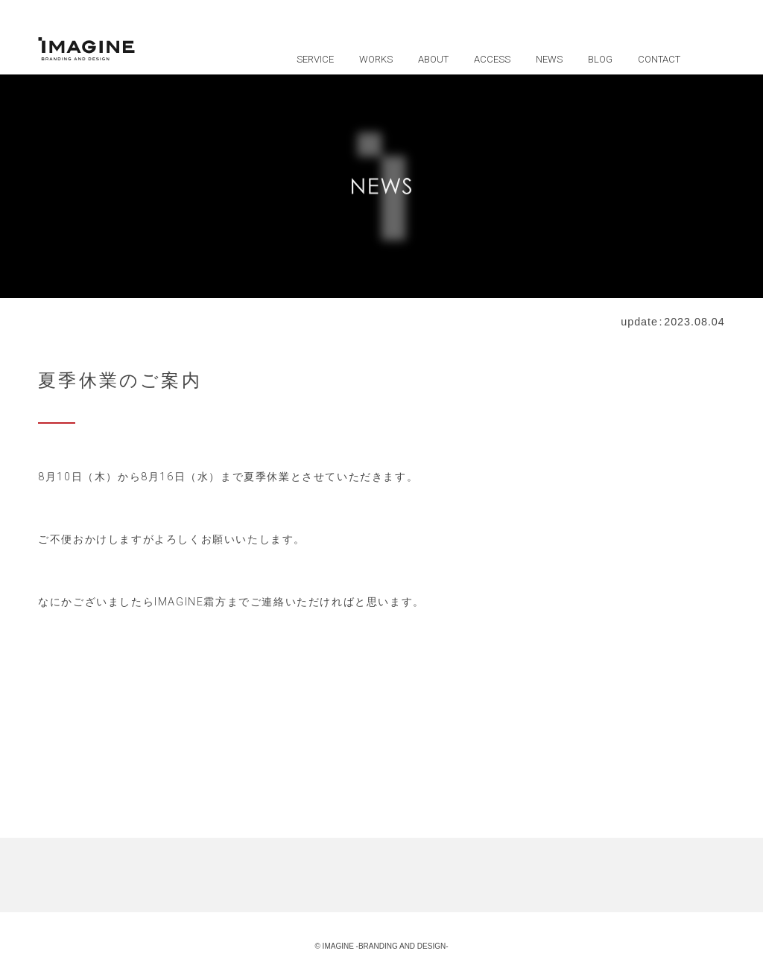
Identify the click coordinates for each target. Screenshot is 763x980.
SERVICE (315, 59)
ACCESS (492, 59)
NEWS (549, 59)
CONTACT (659, 59)
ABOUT (433, 59)
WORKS (376, 59)
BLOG (600, 59)
